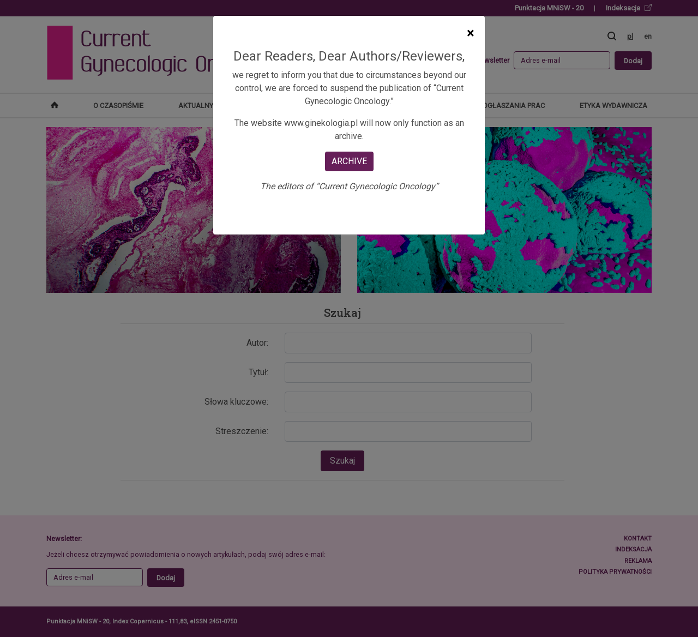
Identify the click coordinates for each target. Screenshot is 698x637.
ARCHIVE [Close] (349, 161)
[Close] (470, 33)
